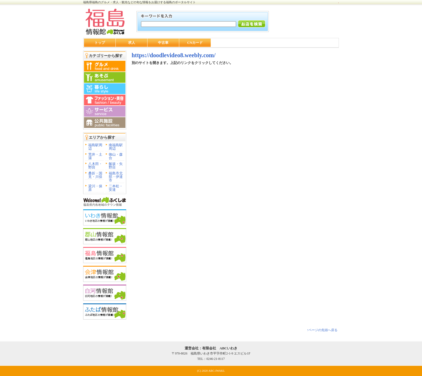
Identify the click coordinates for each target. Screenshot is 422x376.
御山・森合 (116, 156)
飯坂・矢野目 (116, 165)
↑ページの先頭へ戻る (322, 330)
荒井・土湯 (95, 156)
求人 (131, 43)
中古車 (163, 43)
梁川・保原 (95, 188)
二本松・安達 (116, 188)
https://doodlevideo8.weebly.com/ (174, 55)
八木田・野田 (95, 165)
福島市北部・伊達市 (116, 176)
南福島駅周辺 (116, 147)
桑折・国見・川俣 (95, 175)
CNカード (195, 43)
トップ (99, 43)
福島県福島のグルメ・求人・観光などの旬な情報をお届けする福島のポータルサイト (139, 2)
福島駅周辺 (95, 147)
